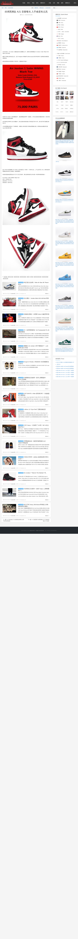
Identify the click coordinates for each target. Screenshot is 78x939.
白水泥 (67, 111)
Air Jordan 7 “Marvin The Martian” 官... (35, 473)
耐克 (28, 3)
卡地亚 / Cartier (61, 73)
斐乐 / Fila (60, 36)
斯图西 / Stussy (61, 43)
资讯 (6, 7)
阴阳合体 (71, 111)
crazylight (62, 111)
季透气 (67, 101)
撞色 (57, 101)
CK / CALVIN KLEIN (62, 62)
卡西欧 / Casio (60, 57)
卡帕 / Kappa (60, 33)
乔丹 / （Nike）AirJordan (63, 31)
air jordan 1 (45, 276)
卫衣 (54, 3)
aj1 (31, 276)
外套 (50, 3)
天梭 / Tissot (60, 55)
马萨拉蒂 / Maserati (62, 66)
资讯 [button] (75, 3)
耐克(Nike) (32, 530)
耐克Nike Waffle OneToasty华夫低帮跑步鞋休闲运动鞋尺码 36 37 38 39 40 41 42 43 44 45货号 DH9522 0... (64, 180)
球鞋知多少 (42, 7)
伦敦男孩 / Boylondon (62, 49)
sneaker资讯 (10, 7)
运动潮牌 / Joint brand (61, 18)
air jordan (16, 276)
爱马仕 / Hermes (61, 69)
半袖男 (62, 105)
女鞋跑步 (71, 108)
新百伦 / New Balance (62, 40)
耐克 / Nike (60, 29)
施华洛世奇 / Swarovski (62, 76)
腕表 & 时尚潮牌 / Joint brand (63, 53)
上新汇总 (57, 161)
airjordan (5, 278)
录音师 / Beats (60, 78)
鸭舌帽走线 (67, 108)
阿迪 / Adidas (60, 24)
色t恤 (57, 108)
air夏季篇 (10, 276)
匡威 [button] (24, 3)
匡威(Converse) (40, 530)
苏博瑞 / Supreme (61, 47)
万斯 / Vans (60, 22)
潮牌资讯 (36, 7)
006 (5, 276)
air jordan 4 (23, 276)
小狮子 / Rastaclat (61, 80)
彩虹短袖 (71, 101)
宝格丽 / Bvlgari (61, 71)
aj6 (28, 276)
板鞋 (62, 3)
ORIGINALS (58, 105)
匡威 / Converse (61, 20)
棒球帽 (72, 98)
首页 (2, 7)
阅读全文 (47, 293)
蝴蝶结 (71, 105)
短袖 (67, 93)
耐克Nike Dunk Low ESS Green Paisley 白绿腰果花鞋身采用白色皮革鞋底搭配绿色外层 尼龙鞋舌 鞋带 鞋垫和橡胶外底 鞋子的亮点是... (64, 350)
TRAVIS (66, 105)
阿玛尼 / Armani (61, 64)
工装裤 (67, 98)
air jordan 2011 (38, 276)
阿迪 (33, 3)
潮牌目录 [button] (42, 3)
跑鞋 (62, 98)
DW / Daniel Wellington (62, 60)
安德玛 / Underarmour (62, 45)
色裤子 (62, 101)
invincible (58, 111)
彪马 (37, 3)
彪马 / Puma (60, 27)
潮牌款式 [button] (67, 3)
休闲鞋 (72, 93)
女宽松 (62, 108)
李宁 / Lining (60, 38)
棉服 (58, 3)
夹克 (62, 93)
